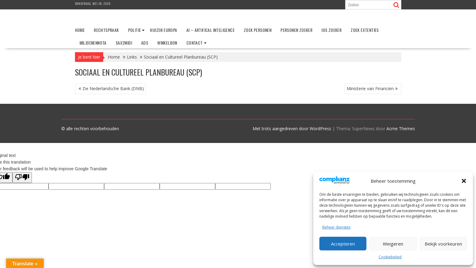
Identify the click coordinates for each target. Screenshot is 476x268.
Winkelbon (167, 42)
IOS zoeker (331, 30)
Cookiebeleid (390, 257)
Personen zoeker (296, 30)
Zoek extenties (365, 30)
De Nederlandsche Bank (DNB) (113, 88)
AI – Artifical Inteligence (210, 30)
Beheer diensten (336, 227)
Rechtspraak (106, 30)
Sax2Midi (124, 42)
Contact (194, 42)
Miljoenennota (93, 42)
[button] (464, 181)
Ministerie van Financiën (370, 88)
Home (80, 30)
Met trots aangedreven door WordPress (292, 128)
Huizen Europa (163, 30)
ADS (144, 42)
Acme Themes (400, 128)
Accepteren (343, 244)
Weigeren (393, 244)
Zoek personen (257, 30)
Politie (134, 30)
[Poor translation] (22, 177)
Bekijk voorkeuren (443, 244)
